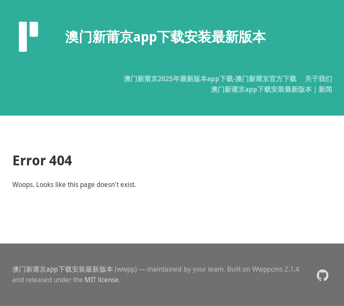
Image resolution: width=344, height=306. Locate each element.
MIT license (102, 279)
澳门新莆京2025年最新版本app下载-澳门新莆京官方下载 (210, 78)
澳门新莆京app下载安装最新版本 (62, 269)
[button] (322, 275)
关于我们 (318, 78)
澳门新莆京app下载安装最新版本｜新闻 (271, 89)
